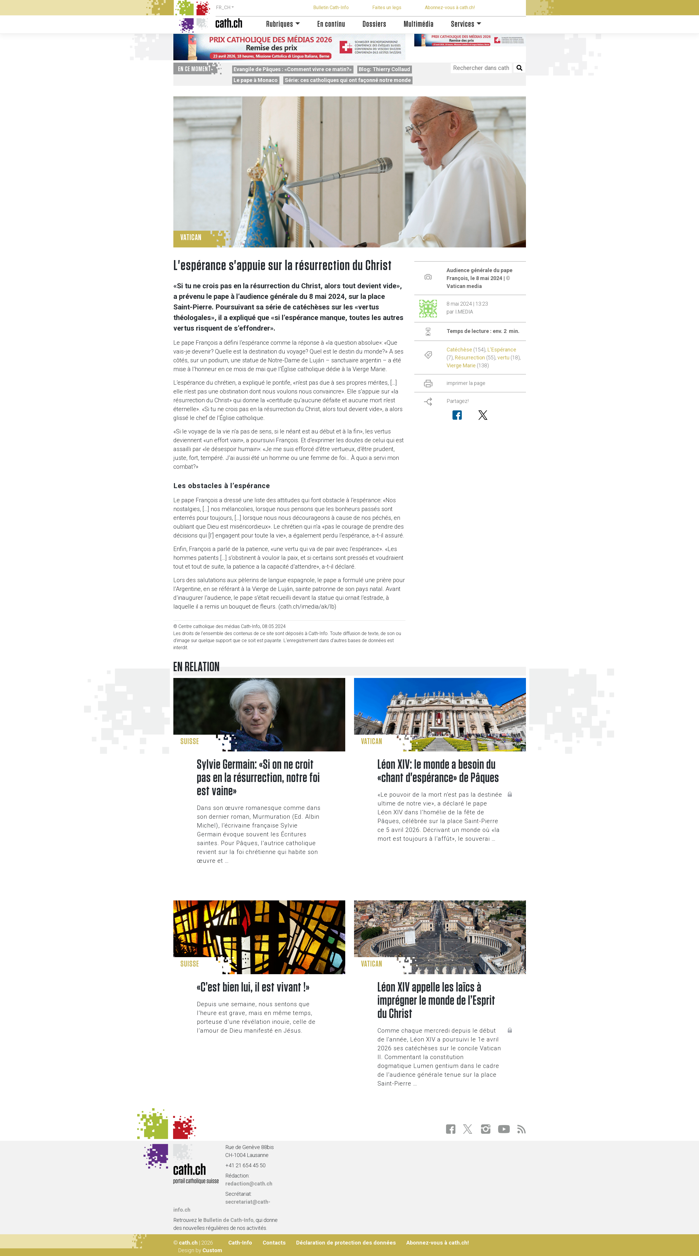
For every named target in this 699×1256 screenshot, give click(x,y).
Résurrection (470, 357)
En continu (331, 24)
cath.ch (188, 1243)
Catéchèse (459, 349)
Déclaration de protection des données (346, 1243)
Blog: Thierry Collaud (384, 69)
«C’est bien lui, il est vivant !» (253, 987)
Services (463, 24)
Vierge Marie (461, 365)
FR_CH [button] (223, 7)
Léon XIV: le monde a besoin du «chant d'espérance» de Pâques (438, 771)
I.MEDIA (464, 312)
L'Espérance (501, 349)
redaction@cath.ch (248, 1183)
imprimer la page (466, 383)
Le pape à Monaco (256, 80)
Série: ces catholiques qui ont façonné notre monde (348, 80)
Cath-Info (240, 1243)
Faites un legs (386, 7)
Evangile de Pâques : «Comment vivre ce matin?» (293, 69)
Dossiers (374, 24)
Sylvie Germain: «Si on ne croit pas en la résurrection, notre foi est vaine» (258, 778)
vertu (503, 357)
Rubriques (279, 24)
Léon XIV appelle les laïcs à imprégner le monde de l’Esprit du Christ (436, 1001)
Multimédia (419, 24)
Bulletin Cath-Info (331, 7)
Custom (212, 1250)
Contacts (274, 1243)
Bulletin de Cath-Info (228, 1220)
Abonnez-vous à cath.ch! (450, 7)
